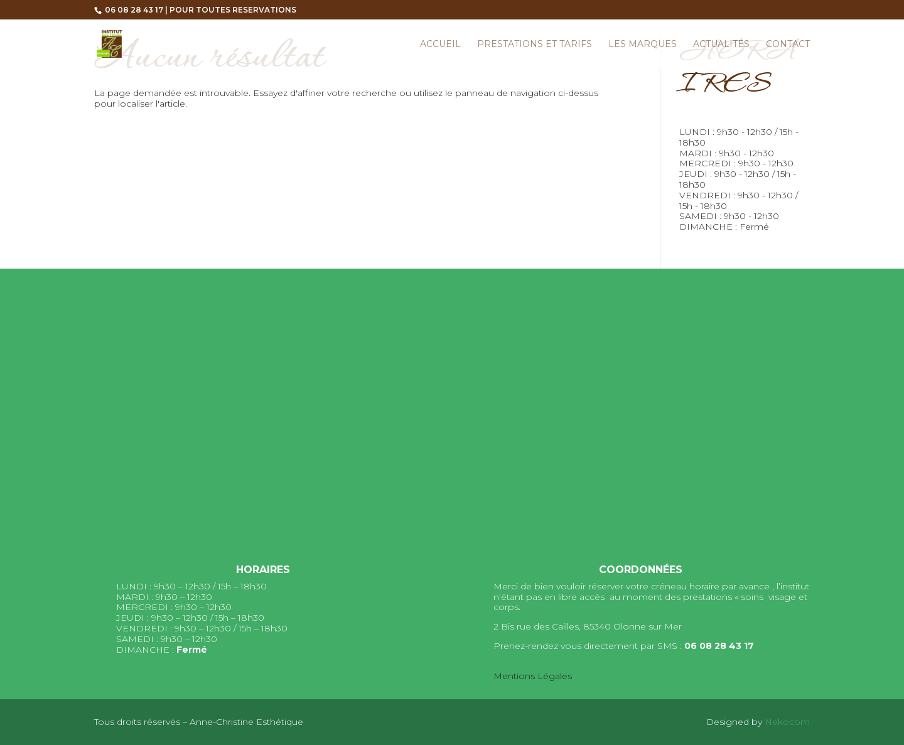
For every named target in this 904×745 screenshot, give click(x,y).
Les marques (642, 45)
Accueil (440, 45)
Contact (788, 45)
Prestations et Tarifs (534, 45)
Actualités (721, 45)
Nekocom (787, 721)
